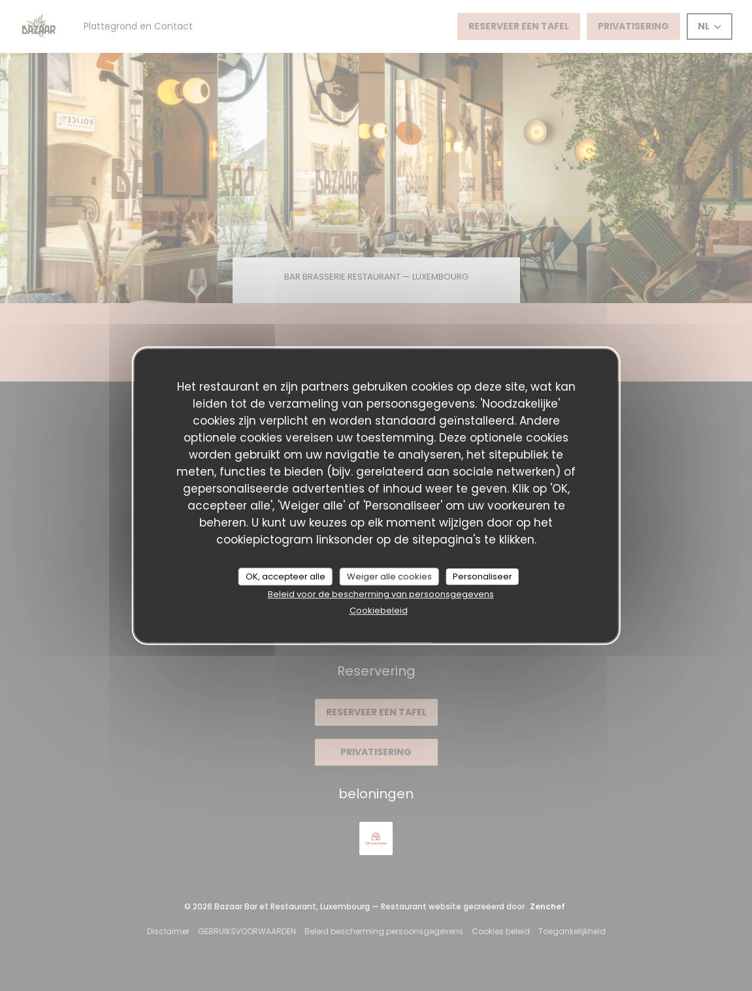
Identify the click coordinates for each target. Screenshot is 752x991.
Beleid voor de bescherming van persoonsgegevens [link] (381, 594)
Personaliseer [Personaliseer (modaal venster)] (482, 576)
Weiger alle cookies (389, 576)
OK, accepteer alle (285, 576)
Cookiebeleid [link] (379, 610)
